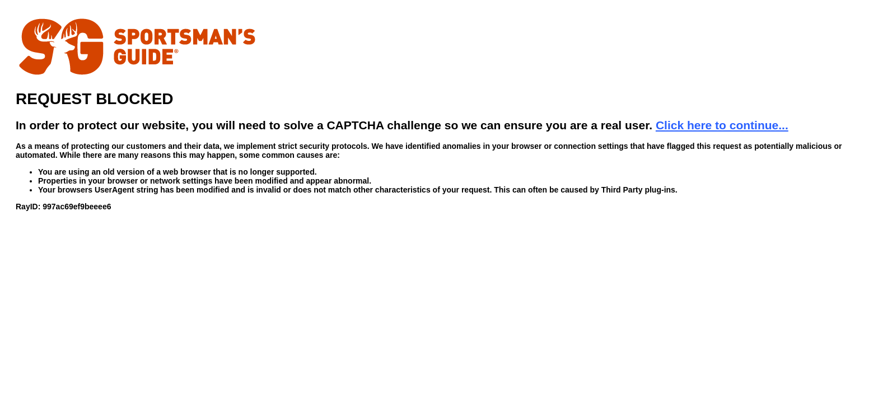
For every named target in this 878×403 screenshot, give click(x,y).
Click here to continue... (722, 125)
